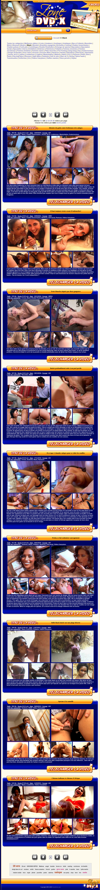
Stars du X (64, 56)
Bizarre (23, 45)
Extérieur (41, 49)
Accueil (56, 38)
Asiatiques (67, 43)
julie (66, 869)
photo (33, 872)
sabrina (50, 872)
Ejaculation (76, 47)
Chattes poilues (13, 47)
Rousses (28, 56)
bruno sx (59, 866)
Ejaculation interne (20, 49)
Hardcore (55, 53)
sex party (66, 872)
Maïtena (41, 866)
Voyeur (74, 58)
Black (29, 45)
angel (47, 866)
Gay (79, 51)
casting (70, 866)
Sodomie (45, 56)
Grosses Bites (45, 53)
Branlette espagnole (47, 45)
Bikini (9, 45)
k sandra (72, 869)
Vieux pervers (65, 58)
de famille (84, 866)
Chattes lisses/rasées (80, 45)
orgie (28, 872)
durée (58, 123)
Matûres (58, 54)
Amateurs (48, 43)
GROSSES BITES (32, 866)
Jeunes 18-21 (13, 54)
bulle (64, 866)
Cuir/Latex (24, 47)
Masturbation (48, 54)
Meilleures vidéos (31, 43)
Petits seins (85, 54)
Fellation (58, 49)
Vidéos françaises (38, 58)
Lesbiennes (30, 54)
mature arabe (17, 872)
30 (53, 121)
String (71, 56)
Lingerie (39, 54)
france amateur (39, 869)
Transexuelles (12, 58)
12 (46, 121)
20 (51, 121)
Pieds (9, 56)
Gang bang (72, 51)
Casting (68, 45)
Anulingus (57, 43)
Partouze (76, 54)
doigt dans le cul (17, 869)
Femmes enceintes (70, 49)
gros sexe (60, 869)
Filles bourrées (50, 51)
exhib (32, 869)
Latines (22, 54)
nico (24, 872)
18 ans (16, 866)
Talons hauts (80, 56)
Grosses (35, 53)
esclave (26, 869)
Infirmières (70, 53)
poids (63, 123)
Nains (64, 54)
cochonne (77, 866)
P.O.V (70, 54)
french (48, 869)
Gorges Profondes (15, 53)
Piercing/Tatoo (18, 56)
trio (80, 872)
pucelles (39, 872)
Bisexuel (16, 45)
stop (72, 872)
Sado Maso (37, 56)
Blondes (36, 45)
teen (76, 872)
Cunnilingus (33, 47)
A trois (41, 43)
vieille (85, 873)
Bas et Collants (78, 43)
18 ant (23, 866)
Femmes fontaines (24, 51)
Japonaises (89, 53)
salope (58, 872)
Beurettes (88, 43)
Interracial (79, 53)
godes (53, 869)
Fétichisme (50, 49)
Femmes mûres (38, 51)
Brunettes (60, 45)
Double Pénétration (47, 47)
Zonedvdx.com (56, 887)
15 (49, 121)
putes (45, 872)
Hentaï (62, 53)
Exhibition (32, 49)
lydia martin (84, 869)
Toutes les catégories (15, 43)
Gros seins (27, 53)
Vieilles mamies (52, 58)
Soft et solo (54, 56)
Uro (29, 58)
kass (77, 869)
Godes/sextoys (87, 51)
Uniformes (23, 58)
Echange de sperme (62, 47)
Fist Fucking (62, 51)
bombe (52, 866)
